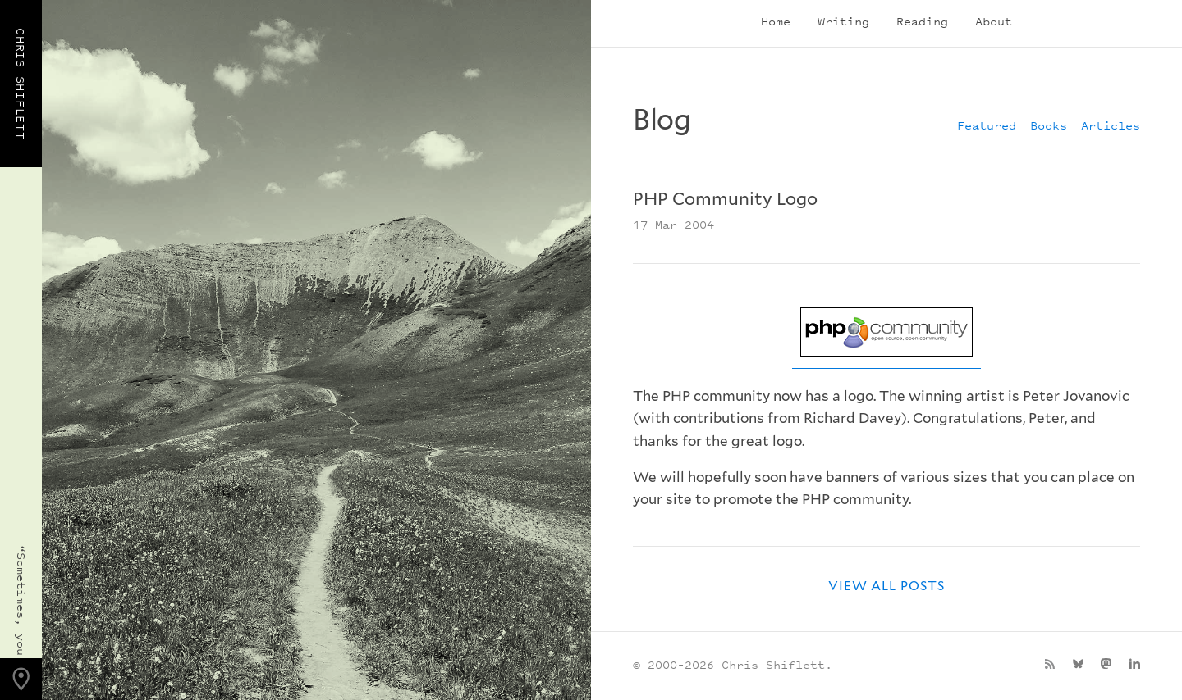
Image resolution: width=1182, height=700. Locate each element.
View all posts (886, 585)
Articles (1110, 125)
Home (775, 21)
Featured (986, 125)
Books (1048, 125)
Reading (922, 21)
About (993, 21)
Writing (843, 21)
